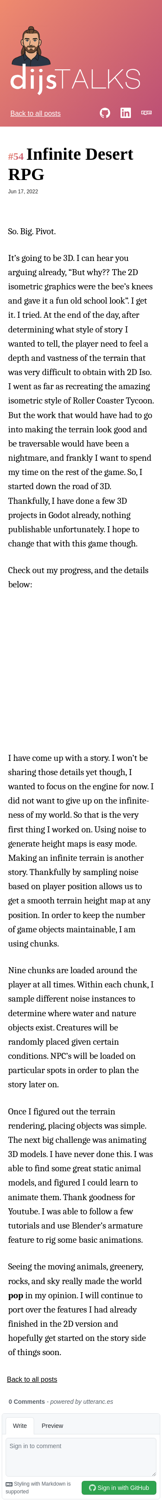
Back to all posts (35, 113)
